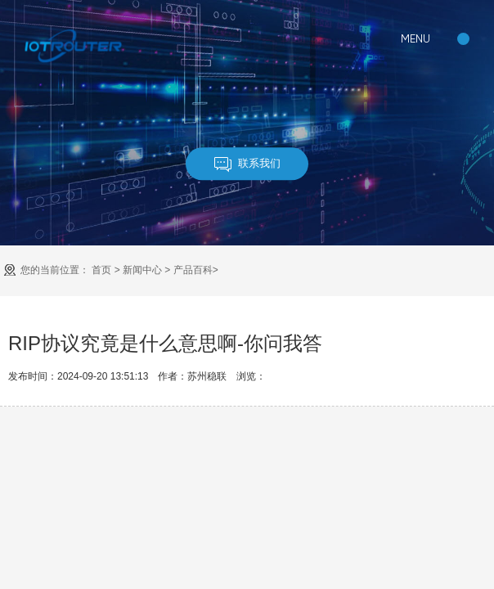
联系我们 (247, 164)
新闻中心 (142, 270)
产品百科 (193, 270)
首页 (101, 270)
